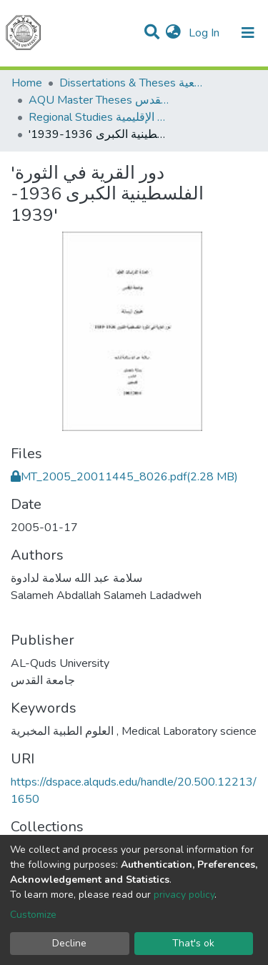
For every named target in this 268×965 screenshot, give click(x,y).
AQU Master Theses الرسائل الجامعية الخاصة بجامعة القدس (100, 100)
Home (26, 83)
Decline (69, 943)
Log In (205, 33)
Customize (33, 914)
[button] (173, 32)
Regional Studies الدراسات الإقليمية (100, 117)
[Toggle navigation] (248, 33)
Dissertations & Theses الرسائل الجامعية (130, 83)
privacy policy (184, 894)
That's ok (193, 943)
